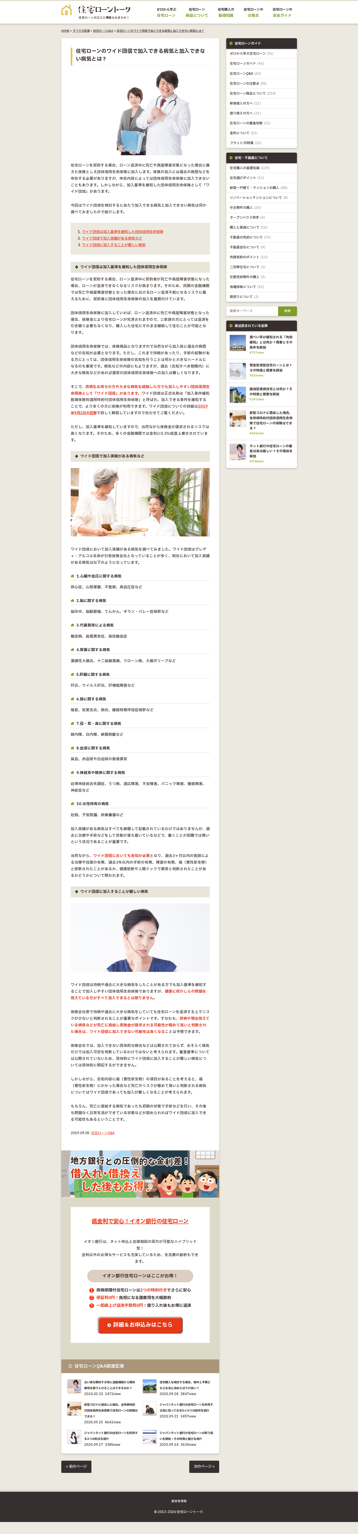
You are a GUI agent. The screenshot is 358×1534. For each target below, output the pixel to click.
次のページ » (203, 1478)
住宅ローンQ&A (103, 31)
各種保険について (247, 287)
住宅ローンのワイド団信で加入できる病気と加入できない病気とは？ (160, 31)
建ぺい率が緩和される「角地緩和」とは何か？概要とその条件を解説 (270, 343)
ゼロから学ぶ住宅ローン (252, 53)
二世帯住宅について (247, 267)
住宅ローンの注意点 (248, 83)
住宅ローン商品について (253, 93)
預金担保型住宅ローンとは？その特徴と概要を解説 (270, 371)
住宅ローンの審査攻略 (250, 123)
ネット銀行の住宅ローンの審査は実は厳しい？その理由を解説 (270, 461)
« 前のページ (77, 1478)
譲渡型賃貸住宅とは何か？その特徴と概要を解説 (270, 399)
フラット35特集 (246, 143)
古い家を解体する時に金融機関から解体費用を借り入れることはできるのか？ (110, 1388)
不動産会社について (247, 247)
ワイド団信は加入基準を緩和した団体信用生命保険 (125, 232)
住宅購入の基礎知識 (250, 168)
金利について (244, 133)
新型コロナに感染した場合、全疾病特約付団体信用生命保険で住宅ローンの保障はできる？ (110, 1416)
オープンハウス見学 (247, 217)
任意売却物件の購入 (247, 277)
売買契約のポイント (249, 257)
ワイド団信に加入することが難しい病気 (116, 245)
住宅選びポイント (247, 178)
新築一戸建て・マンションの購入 (259, 188)
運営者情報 (179, 1513)
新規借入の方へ (245, 103)
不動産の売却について (250, 237)
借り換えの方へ (245, 113)
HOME (65, 31)
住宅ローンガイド (247, 63)
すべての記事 (81, 31)
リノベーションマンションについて (259, 198)
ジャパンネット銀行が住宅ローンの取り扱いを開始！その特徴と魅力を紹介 (186, 1445)
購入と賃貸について (248, 227)
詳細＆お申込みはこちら (143, 1325)
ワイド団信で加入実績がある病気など (114, 238)
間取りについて (244, 297)
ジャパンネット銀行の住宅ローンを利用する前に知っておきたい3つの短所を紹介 (186, 1416)
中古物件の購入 (245, 207)
